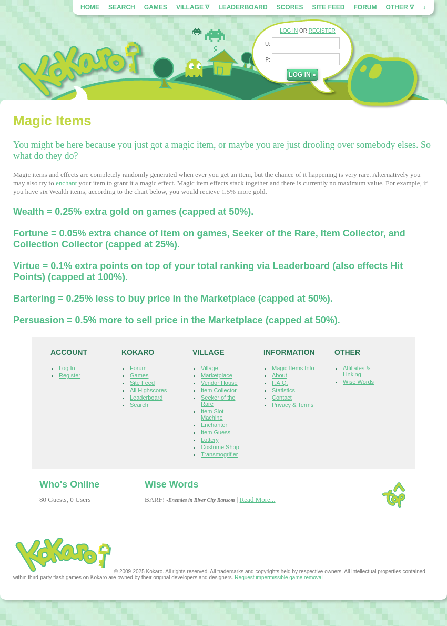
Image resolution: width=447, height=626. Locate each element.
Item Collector (219, 390)
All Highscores (148, 390)
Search (121, 7)
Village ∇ (192, 7)
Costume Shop (220, 447)
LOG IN (289, 31)
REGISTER (322, 31)
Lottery (210, 439)
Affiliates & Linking (356, 371)
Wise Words (358, 382)
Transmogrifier (219, 454)
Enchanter (214, 425)
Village (209, 368)
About (279, 375)
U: (268, 44)
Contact (282, 397)
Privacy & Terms (292, 405)
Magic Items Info (293, 368)
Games (155, 7)
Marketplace (216, 375)
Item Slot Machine (212, 414)
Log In (67, 368)
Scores (290, 7)
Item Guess (215, 432)
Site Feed (328, 7)
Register (69, 375)
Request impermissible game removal (278, 577)
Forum (365, 7)
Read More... (258, 499)
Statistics (283, 390)
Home (89, 7)
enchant (66, 183)
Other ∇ (400, 7)
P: (268, 60)
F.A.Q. (280, 383)
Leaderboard (242, 7)
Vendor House (219, 383)
